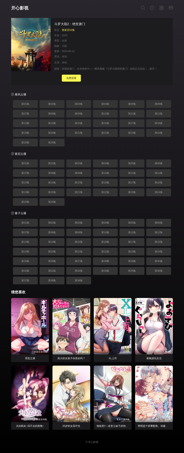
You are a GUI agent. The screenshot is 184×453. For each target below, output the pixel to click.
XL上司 (113, 358)
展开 (153, 68)
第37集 (25, 280)
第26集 (52, 142)
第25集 (25, 142)
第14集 (52, 123)
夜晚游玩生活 (154, 358)
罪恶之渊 (30, 358)
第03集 (79, 103)
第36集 (159, 270)
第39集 (79, 280)
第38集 (52, 280)
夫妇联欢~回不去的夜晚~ (30, 425)
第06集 (159, 103)
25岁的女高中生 (71, 425)
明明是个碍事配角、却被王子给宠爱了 (159, 425)
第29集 (132, 261)
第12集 (159, 113)
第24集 (159, 132)
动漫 (64, 40)
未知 (64, 56)
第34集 (105, 270)
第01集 (25, 103)
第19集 (25, 132)
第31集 (25, 270)
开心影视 (19, 8)
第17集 (132, 123)
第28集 (105, 261)
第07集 (25, 113)
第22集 (105, 132)
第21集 (79, 132)
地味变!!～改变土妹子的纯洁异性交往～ (118, 425)
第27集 (79, 261)
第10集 (105, 113)
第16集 (105, 123)
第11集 (132, 113)
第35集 (132, 270)
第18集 (159, 123)
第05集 (132, 103)
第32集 (52, 270)
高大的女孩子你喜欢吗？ (71, 358)
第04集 (105, 103)
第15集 (79, 123)
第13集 (25, 123)
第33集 (79, 270)
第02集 (52, 103)
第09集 (79, 113)
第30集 (159, 261)
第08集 (52, 113)
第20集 (52, 132)
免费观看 (71, 78)
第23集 (132, 132)
